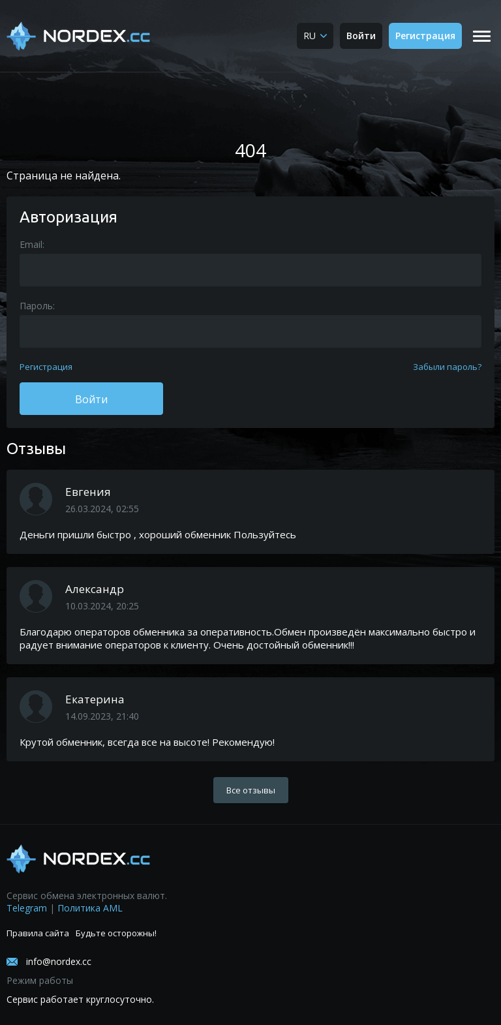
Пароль (36, 305)
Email (31, 244)
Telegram (27, 908)
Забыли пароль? (447, 367)
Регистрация (425, 35)
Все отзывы (250, 790)
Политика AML (90, 908)
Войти (361, 35)
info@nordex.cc (58, 961)
